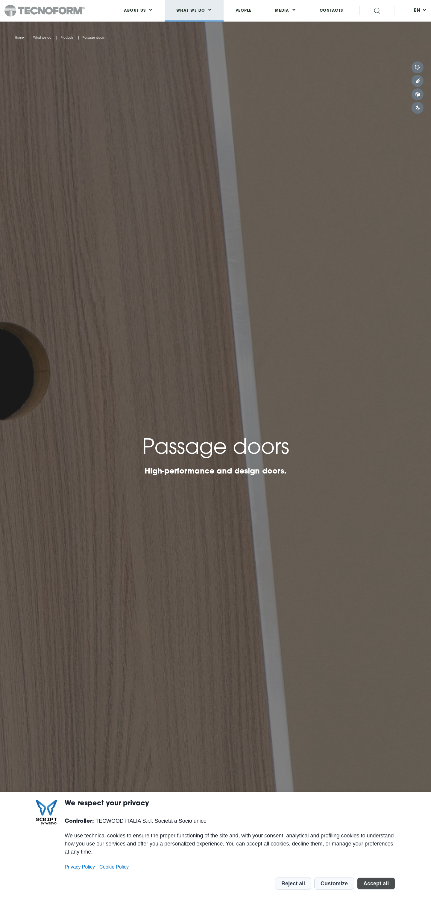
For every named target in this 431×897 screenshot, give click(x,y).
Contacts (331, 11)
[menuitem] (417, 11)
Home (19, 38)
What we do (42, 38)
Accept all (376, 884)
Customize (334, 884)
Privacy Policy (80, 866)
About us (135, 11)
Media (282, 11)
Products (67, 38)
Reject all (293, 884)
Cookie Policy (114, 866)
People (244, 11)
